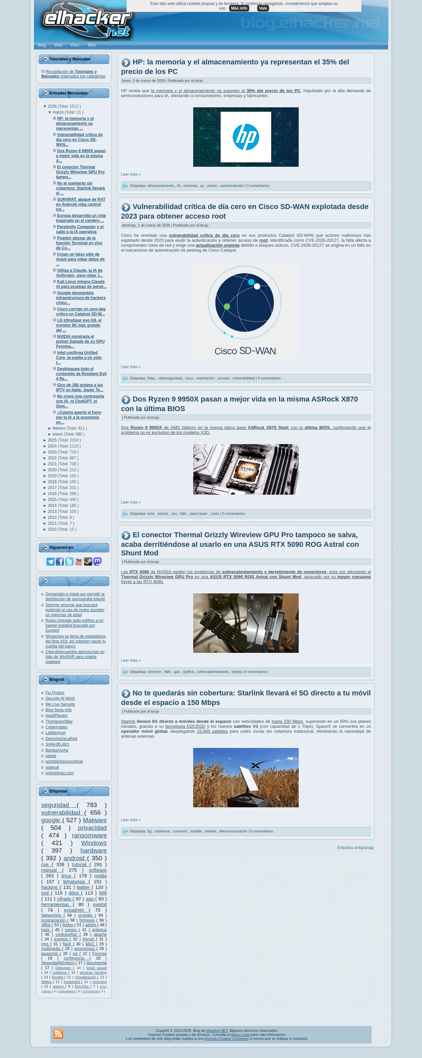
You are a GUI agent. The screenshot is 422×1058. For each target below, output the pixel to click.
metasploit (72, 982)
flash (68, 944)
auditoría (60, 972)
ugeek (50, 756)
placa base (199, 513)
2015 (53, 499)
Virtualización (86, 977)
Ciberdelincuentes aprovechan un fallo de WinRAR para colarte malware (75, 657)
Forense (99, 953)
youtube (86, 915)
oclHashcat (91, 991)
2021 (53, 464)
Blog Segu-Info (58, 710)
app (90, 898)
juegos (72, 930)
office (46, 925)
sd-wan (224, 378)
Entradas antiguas (353, 847)
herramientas (57, 904)
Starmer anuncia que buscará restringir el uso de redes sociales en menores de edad (75, 610)
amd (151, 513)
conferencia (76, 958)
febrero (59, 428)
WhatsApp (75, 881)
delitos (47, 982)
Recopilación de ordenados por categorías (73, 74)
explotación (206, 378)
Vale (263, 8)
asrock (163, 513)
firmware (87, 920)
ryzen (215, 513)
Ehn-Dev (82, 986)
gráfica (189, 672)
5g (149, 831)
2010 (53, 529)
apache (100, 934)
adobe (91, 925)
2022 (53, 458)
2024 (53, 446)
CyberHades (56, 727)
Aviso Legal (240, 1035)
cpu (174, 513)
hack (46, 930)
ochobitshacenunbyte (64, 761)
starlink (211, 831)
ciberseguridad (170, 378)
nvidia (100, 875)
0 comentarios (258, 186)
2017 (53, 487)
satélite (196, 831)
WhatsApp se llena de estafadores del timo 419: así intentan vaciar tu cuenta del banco (75, 641)
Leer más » (131, 174)
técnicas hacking (93, 972)
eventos (62, 939)
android (75, 858)
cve (46, 864)
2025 (53, 440)
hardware (93, 850)
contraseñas (67, 934)
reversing (99, 982)
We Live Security (60, 704)
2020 (53, 470)
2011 (53, 523)
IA (179, 186)
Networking (52, 915)
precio (212, 186)
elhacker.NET (217, 1031)
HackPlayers (56, 715)
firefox (69, 925)
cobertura (162, 831)
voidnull (52, 767)
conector (154, 672)
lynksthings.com (59, 773)
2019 (53, 476)
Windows (94, 842)
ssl (76, 953)
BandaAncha (56, 750)
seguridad (59, 804)
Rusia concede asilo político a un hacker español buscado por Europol (74, 625)
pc (202, 186)
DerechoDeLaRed (61, 738)
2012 (53, 517)
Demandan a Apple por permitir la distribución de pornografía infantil (75, 596)
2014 (53, 505)
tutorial (81, 864)
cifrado (65, 898)
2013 (53, 511)
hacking (50, 887)
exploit (100, 904)
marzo (59, 112)
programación (54, 920)
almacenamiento (161, 186)
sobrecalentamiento (213, 672)
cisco (189, 378)
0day (151, 378)
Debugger (64, 968)
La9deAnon (55, 732)
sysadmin (76, 910)
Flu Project (54, 692)
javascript (50, 953)
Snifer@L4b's (57, 744)
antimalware (67, 991)
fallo (184, 513)
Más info (239, 8)
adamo (59, 986)
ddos (75, 893)
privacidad (92, 827)
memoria (190, 186)
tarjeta (237, 672)
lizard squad (96, 968)
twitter (84, 887)
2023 (53, 452)
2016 (53, 493)
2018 (53, 481)
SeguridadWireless (58, 963)
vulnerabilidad (62, 812)
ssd (46, 893)
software (98, 870)
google (51, 820)
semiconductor (232, 186)
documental (96, 963)
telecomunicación (233, 831)
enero (58, 434)
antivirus (99, 930)
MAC (90, 944)
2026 (53, 106)
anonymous (85, 948)
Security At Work (60, 698)
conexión (180, 831)
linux (67, 875)
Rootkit (58, 977)
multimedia (51, 948)
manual (51, 870)
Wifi (103, 893)
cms (45, 944)
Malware (95, 820)
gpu (177, 672)
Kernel (89, 939)
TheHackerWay (59, 721)
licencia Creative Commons (227, 1038)
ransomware (89, 835)
